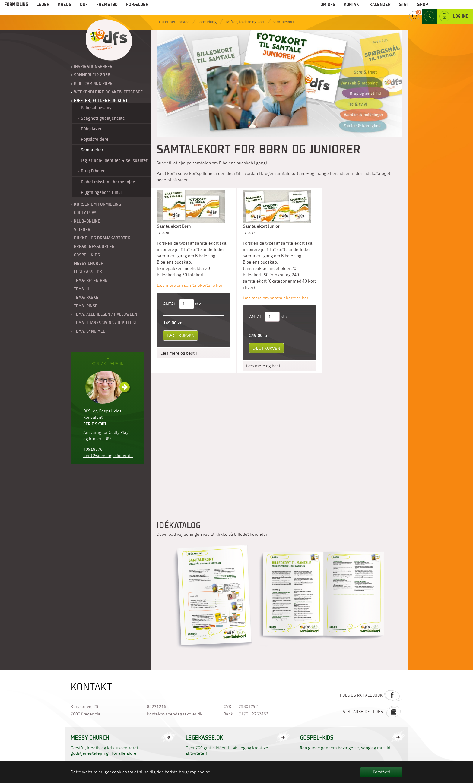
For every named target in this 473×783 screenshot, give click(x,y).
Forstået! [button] (381, 772)
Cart (414, 8)
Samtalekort (283, 22)
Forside (182, 22)
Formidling (207, 22)
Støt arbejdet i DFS (372, 711)
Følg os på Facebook (371, 695)
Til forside (109, 40)
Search (429, 8)
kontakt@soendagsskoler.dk (174, 714)
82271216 (156, 706)
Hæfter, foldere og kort (244, 22)
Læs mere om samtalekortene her (189, 285)
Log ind (453, 8)
